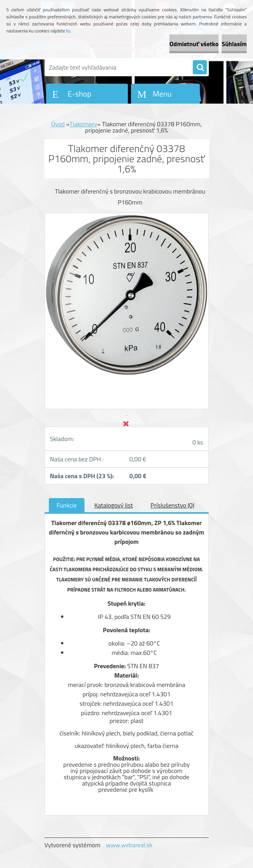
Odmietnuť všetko (194, 43)
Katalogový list (113, 505)
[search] (200, 67)
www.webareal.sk (129, 845)
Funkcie (67, 505)
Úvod (58, 124)
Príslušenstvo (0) (172, 505)
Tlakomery (83, 124)
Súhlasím (234, 43)
